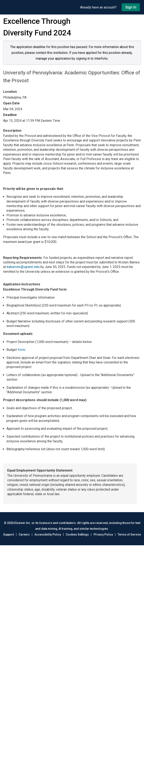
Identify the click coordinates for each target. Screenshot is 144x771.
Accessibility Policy (47, 534)
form (21, 350)
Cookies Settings (77, 534)
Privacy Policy (103, 534)
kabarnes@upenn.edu (23, 267)
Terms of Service (129, 534)
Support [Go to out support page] (8, 534)
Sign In (130, 7)
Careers (24, 534)
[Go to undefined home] (40, 7)
